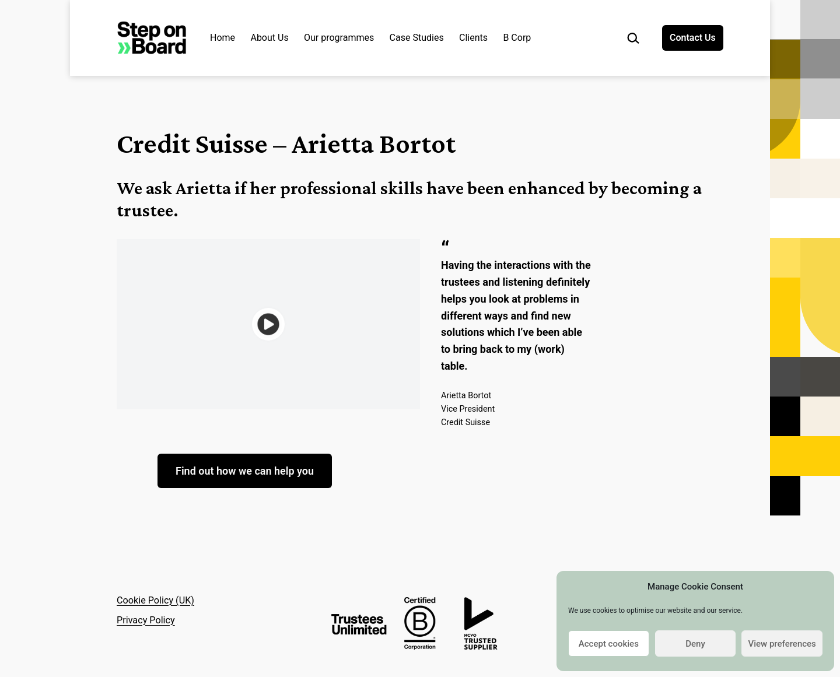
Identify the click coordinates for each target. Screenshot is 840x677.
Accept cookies (609, 644)
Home (222, 37)
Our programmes (339, 37)
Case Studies (417, 37)
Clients (473, 37)
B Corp (517, 37)
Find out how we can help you (245, 471)
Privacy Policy (146, 620)
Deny (695, 644)
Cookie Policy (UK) (155, 600)
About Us (269, 37)
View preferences (782, 644)
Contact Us (693, 37)
